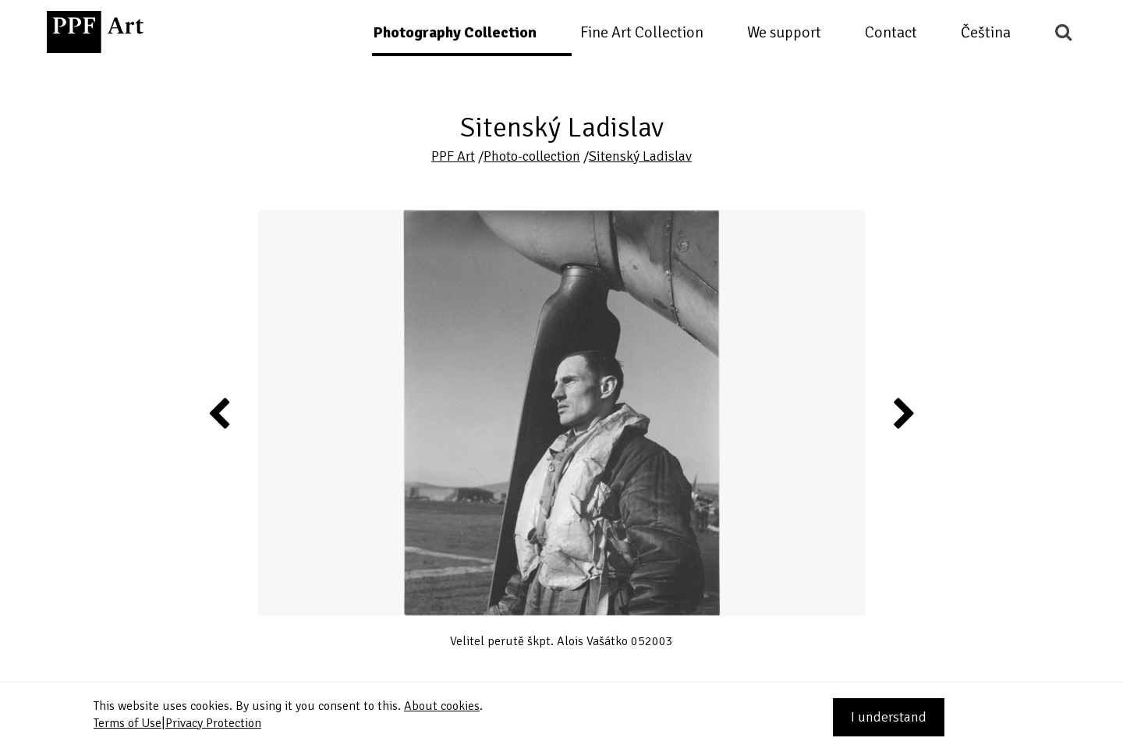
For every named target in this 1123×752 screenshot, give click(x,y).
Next (903, 412)
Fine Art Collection (641, 32)
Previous (220, 412)
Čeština (986, 32)
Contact (891, 32)
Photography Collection (455, 32)
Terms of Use (127, 723)
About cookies (442, 706)
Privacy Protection (213, 723)
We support (784, 32)
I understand (888, 716)
